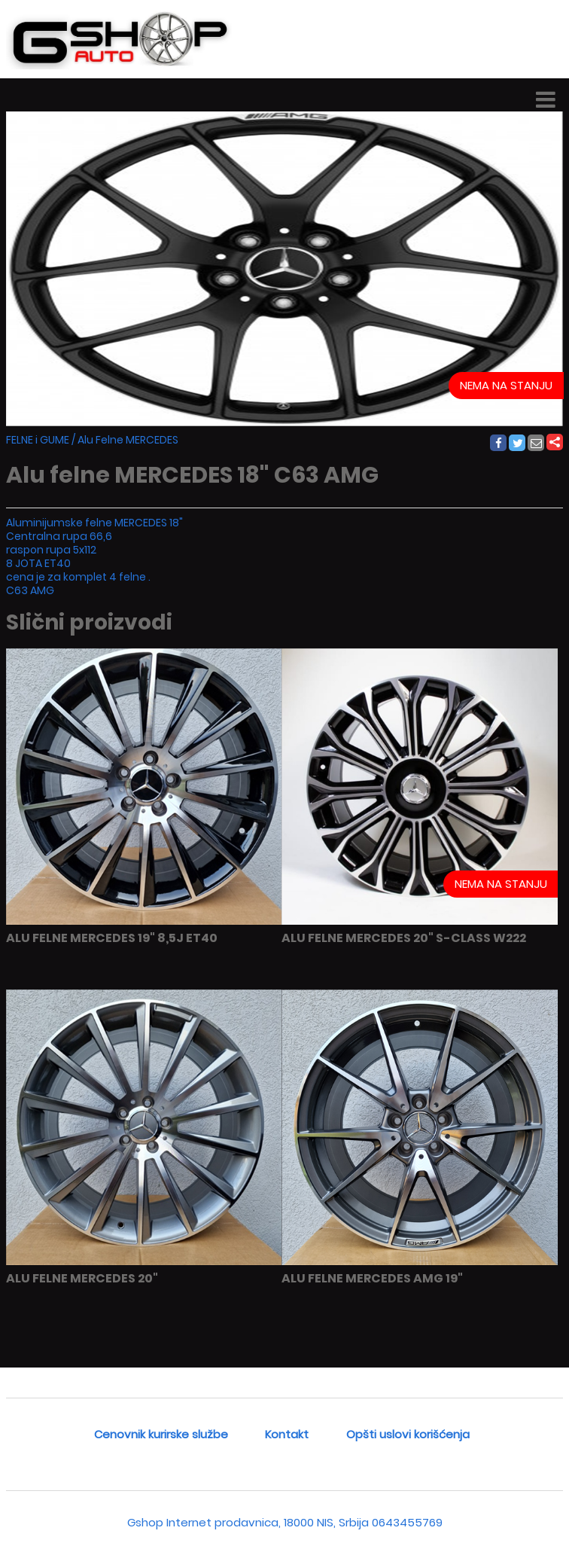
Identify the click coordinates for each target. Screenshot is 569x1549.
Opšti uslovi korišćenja (408, 1434)
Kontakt (287, 1434)
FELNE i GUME (37, 439)
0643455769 (407, 1522)
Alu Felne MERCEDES (128, 439)
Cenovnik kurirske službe (161, 1434)
